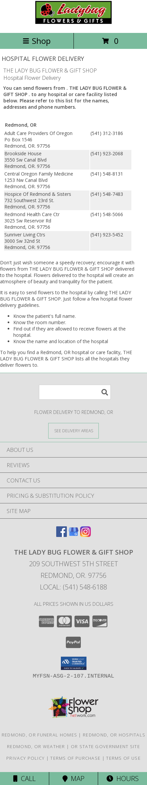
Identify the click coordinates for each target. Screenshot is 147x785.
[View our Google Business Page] (73, 535)
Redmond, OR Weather (36, 746)
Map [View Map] (73, 778)
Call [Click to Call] (24, 778)
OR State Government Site (105, 746)
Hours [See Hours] (122, 778)
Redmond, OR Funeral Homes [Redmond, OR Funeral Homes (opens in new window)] (39, 735)
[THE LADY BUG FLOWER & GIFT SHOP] (73, 23)
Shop (37, 40)
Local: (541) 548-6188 (73, 587)
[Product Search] (75, 392)
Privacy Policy (25, 758)
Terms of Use (123, 758)
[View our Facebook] (61, 535)
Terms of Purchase (75, 758)
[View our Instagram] (85, 535)
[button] (73, 663)
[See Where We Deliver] (73, 430)
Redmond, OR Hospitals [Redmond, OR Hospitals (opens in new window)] (114, 735)
